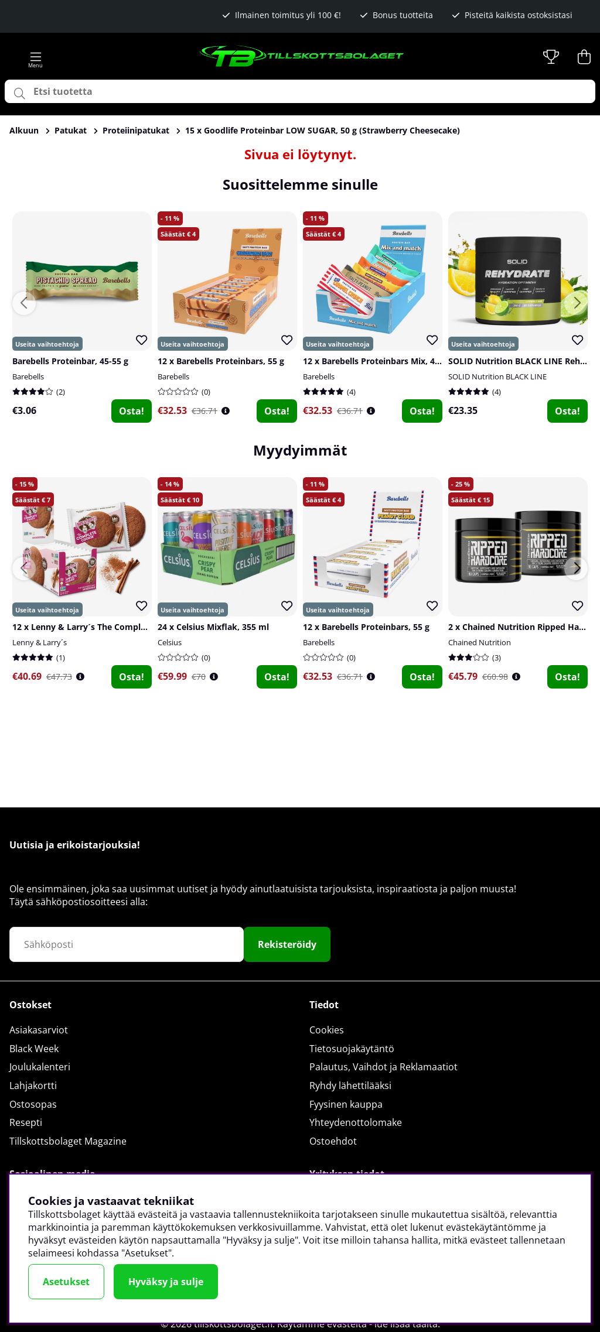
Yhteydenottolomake (355, 1122)
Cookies (326, 1029)
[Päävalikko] (36, 56)
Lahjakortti (33, 1085)
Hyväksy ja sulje (165, 1281)
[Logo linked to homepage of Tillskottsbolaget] (302, 56)
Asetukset (66, 1281)
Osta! (131, 411)
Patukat (70, 130)
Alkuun (24, 130)
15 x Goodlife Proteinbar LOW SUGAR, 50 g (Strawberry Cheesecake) (322, 130)
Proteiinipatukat (136, 130)
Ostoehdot (333, 1141)
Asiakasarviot (38, 1029)
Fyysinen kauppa (346, 1104)
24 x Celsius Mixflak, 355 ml (213, 626)
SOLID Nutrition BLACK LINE (497, 376)
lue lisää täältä (406, 1323)
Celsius (170, 642)
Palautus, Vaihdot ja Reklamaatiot (383, 1066)
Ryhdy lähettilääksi (350, 1085)
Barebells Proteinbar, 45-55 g (70, 361)
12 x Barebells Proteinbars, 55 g (221, 361)
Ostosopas (33, 1104)
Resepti (25, 1122)
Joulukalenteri (39, 1066)
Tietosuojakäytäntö (351, 1048)
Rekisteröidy (287, 944)
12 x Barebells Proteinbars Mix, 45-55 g (381, 361)
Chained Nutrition (479, 642)
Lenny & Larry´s (39, 642)
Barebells (28, 376)
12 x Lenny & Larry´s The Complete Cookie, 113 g (111, 626)
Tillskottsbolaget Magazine (68, 1141)
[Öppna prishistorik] (225, 410)
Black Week (34, 1048)
